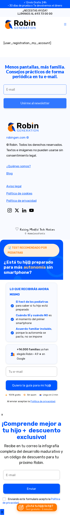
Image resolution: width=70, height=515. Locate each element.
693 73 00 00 (43, 13)
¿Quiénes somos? (18, 166)
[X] (17, 210)
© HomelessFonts (35, 233)
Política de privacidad (21, 200)
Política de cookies (19, 193)
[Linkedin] (24, 210)
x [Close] (2, 414)
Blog (9, 173)
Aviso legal (13, 186)
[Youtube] (31, 210)
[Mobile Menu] (65, 24)
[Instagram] (9, 210)
